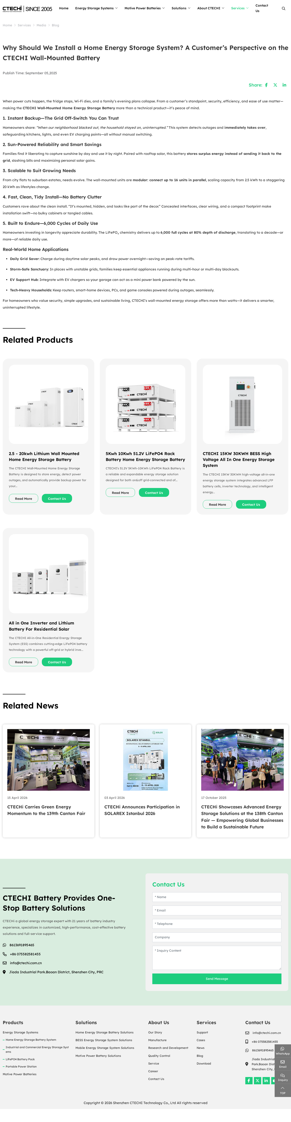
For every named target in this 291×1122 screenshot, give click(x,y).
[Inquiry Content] (216, 971)
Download (204, 1076)
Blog (200, 1068)
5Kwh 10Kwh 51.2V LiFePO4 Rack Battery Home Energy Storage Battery (141, 458)
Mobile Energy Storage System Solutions (104, 1061)
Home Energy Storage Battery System (31, 1052)
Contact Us (269, 8)
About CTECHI (216, 8)
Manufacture (157, 1053)
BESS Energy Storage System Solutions (103, 1053)
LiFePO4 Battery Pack (20, 1072)
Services (245, 8)
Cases (201, 1053)
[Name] (216, 910)
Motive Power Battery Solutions (98, 1068)
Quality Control (159, 1068)
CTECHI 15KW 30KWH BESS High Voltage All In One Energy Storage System (239, 458)
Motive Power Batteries (150, 8)
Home (71, 8)
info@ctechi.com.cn (26, 976)
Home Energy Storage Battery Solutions (104, 1045)
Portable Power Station (21, 1079)
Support (202, 1045)
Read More (25, 498)
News (200, 1061)
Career (153, 1084)
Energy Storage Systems (102, 8)
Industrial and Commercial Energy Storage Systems (37, 1062)
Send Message (217, 992)
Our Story (155, 1045)
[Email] (216, 923)
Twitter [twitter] (257, 1093)
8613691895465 (22, 958)
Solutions (186, 8)
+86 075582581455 (25, 967)
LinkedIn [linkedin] (266, 1093)
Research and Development (168, 1061)
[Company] (216, 950)
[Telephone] (216, 937)
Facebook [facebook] (249, 1093)
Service (153, 1076)
